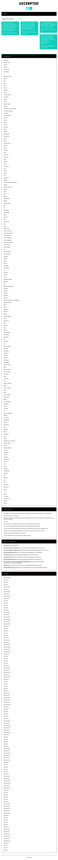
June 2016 (6, 711)
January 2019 (6, 642)
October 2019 (6, 621)
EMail (5, 129)
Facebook (6, 150)
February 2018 (7, 667)
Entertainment (6, 134)
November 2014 (7, 755)
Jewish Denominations (8, 233)
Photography (6, 362)
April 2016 (6, 716)
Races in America (7, 387)
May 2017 (6, 686)
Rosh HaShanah (7, 401)
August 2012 (6, 815)
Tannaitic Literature (8, 447)
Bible (5, 83)
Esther (5, 138)
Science (5, 406)
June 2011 (6, 847)
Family (5, 152)
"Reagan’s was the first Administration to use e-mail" (14, 533)
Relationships (6, 397)
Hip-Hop (5, 196)
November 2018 (7, 647)
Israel (5, 224)
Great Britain (6, 177)
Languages (6, 265)
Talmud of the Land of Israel (9, 441)
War (4, 475)
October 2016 (6, 702)
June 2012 (6, 820)
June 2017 (6, 683)
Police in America (7, 364)
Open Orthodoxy (7, 346)
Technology (6, 452)
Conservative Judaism (8, 111)
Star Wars (6, 429)
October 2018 (6, 649)
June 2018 (6, 658)
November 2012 (7, 808)
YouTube (5, 500)
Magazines (6, 281)
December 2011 (7, 834)
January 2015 (6, 750)
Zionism (5, 503)
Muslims (5, 330)
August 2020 (6, 598)
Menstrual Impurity (7, 302)
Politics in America (7, 369)
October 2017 (6, 674)
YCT (4, 491)
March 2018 (6, 665)
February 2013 (7, 803)
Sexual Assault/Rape (8, 413)
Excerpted (29, 3)
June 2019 (6, 630)
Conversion (6, 113)
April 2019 (6, 635)
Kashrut (5, 260)
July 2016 (6, 709)
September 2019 (7, 624)
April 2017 (6, 688)
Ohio (5, 344)
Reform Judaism (7, 394)
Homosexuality (7, 203)
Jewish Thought (7, 247)
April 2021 (6, 584)
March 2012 (6, 827)
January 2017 (6, 695)
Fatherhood (6, 154)
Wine (5, 480)
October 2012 (6, 810)
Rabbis (5, 385)
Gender (5, 170)
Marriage (5, 290)
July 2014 (6, 764)
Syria (5, 436)
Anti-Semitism (6, 69)
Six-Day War (6, 417)
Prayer (5, 376)
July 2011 (6, 845)
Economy (6, 124)
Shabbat (5, 415)
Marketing (6, 288)
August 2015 (6, 734)
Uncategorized (7, 470)
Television (6, 454)
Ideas (5, 205)
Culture (5, 120)
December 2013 (7, 780)
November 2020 (7, 591)
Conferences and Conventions (10, 108)
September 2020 (7, 596)
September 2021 (7, 577)
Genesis (5, 173)
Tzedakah (6, 468)
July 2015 (6, 737)
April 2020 (6, 607)
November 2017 (7, 672)
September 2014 (7, 760)
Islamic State (6, 221)
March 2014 (6, 773)
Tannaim (5, 445)
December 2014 (7, 753)
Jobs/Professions (7, 254)
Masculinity (6, 295)
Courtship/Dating (7, 115)
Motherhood (6, 320)
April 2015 (6, 744)
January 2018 (6, 670)
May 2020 (6, 605)
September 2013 (7, 787)
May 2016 (6, 713)
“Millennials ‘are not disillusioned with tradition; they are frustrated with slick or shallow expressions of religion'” (48, 39)
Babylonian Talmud (8, 76)
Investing (5, 217)
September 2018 (7, 651)
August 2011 (6, 843)
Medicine (5, 297)
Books (5, 85)
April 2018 (6, 663)
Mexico (5, 307)
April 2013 (6, 799)
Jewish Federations (8, 237)
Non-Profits (6, 341)
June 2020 (6, 603)
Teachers (5, 450)
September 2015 (7, 732)
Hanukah (5, 184)
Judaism (5, 258)
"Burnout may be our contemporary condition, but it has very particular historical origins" (22, 523)
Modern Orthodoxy (7, 316)
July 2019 (6, 628)
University (6, 473)
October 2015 (6, 730)
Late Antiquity (6, 267)
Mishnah (5, 314)
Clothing (5, 99)
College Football (7, 104)
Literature (6, 274)
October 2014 (6, 757)
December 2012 (7, 806)
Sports (5, 427)
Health (5, 191)
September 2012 (7, 813)
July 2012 (6, 817)
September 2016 (7, 704)
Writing (5, 489)
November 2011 (7, 836)
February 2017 (7, 693)
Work (5, 482)
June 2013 (6, 794)
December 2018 (7, 644)
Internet (5, 214)
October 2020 (6, 593)
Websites (5, 477)
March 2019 (6, 637)
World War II (6, 487)
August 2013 (6, 790)
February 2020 (7, 612)
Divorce (5, 122)
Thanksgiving (6, 459)
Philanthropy (6, 360)
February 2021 (7, 587)
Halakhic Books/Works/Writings (10, 182)
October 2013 (6, 785)
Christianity (6, 97)
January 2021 (6, 589)
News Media (6, 334)
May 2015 (6, 741)
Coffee (5, 101)
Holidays (5, 200)
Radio (5, 390)
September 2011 (7, 840)
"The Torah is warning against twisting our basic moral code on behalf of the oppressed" (22, 526)
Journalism (6, 256)
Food (5, 159)
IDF (4, 207)
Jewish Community (8, 231)
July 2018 (6, 656)
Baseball (5, 78)
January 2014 (6, 778)
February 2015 (7, 748)
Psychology (6, 378)
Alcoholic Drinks (7, 62)
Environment (6, 136)
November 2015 (7, 727)
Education (6, 127)
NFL (4, 339)
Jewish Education (7, 235)
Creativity (6, 117)
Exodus (5, 147)
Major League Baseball (8, 286)
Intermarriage (6, 212)
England (5, 131)
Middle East (6, 309)
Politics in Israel (7, 371)
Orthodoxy (6, 348)
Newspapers (6, 337)
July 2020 (6, 600)
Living (5, 277)
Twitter (27, 8)
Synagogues (6, 434)
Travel (5, 461)
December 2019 (7, 617)
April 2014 (6, 771)
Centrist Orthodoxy (7, 94)
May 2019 (6, 633)
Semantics (6, 408)
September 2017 (7, 677)
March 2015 (6, 746)
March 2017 (6, 690)
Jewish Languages (7, 240)
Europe (5, 141)
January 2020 (6, 614)
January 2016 (6, 723)
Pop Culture (6, 374)
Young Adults (6, 498)
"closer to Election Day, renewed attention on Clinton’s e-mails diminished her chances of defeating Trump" (26, 528)
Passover (6, 355)
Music (5, 327)
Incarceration (6, 210)
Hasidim (5, 189)
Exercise (5, 145)
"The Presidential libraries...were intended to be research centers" (17, 535)
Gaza (5, 168)
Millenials (5, 311)
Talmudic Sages (7, 443)
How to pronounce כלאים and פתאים (11, 515)
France (5, 164)
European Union (7, 143)
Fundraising (6, 166)
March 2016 (6, 718)
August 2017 (6, 679)
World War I (6, 484)
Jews (5, 249)
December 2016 (7, 697)
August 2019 (6, 626)
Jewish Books (6, 228)
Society (5, 422)
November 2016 (7, 700)
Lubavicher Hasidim (8, 279)
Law (4, 270)
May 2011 (6, 850)
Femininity (6, 157)
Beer (5, 80)
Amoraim (5, 67)
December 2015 (7, 725)
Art (4, 74)
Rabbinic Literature (8, 383)
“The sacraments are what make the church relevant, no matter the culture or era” (48, 25)
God (4, 175)
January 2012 (6, 831)
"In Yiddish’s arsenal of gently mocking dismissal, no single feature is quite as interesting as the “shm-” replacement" (28, 513)
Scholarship (6, 404)
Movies (5, 323)
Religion (5, 399)
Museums (6, 325)
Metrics (5, 304)
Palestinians (6, 351)
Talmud (5, 438)
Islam (5, 219)
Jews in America (7, 251)
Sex (4, 410)
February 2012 (7, 829)
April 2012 (6, 824)
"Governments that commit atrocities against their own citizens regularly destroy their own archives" (24, 530)
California (6, 90)
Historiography (7, 198)
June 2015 (6, 739)
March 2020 (6, 610)
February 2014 (7, 776)
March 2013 (6, 801)
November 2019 (7, 619)
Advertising (6, 60)
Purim (5, 380)
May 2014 (6, 769)
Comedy (5, 106)
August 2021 (6, 580)
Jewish (5, 226)
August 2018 (6, 654)
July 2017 (6, 681)
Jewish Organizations (8, 242)
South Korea (6, 424)
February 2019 (7, 640)
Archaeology (6, 71)
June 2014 (6, 767)
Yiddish (5, 494)
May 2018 (6, 660)
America (5, 64)
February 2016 (7, 720)
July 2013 (6, 792)
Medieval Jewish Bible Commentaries (11, 300)
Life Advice (6, 272)
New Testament (7, 332)
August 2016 (6, 707)
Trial (4, 464)
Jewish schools (7, 244)
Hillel (5, 194)
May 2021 (6, 582)
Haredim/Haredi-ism (8, 187)
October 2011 (6, 838)
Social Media (6, 420)
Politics (5, 367)
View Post (6, 521)
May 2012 (6, 822)
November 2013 (7, 783)
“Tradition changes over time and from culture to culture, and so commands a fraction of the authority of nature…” (29, 26)
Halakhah (6, 180)
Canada (5, 92)
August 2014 (6, 762)
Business (5, 87)
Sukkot (5, 431)
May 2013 (6, 797)
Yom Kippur (6, 496)
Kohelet (5, 263)
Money (5, 318)
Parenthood (6, 353)
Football (5, 161)
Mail (4, 284)
